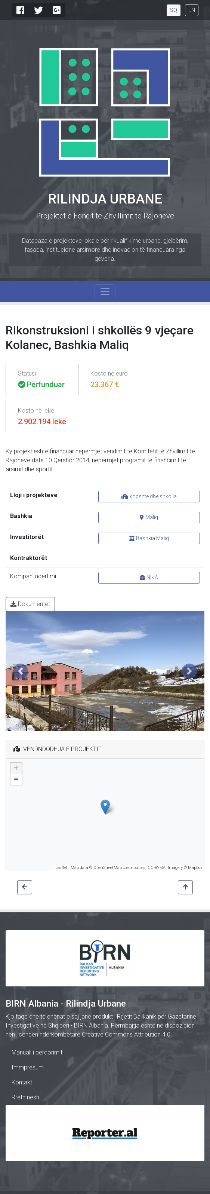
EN (191, 10)
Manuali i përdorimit (37, 1052)
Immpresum (28, 1067)
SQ (173, 10)
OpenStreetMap (107, 867)
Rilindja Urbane (105, 199)
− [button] (16, 780)
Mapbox (195, 867)
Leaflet (61, 867)
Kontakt (22, 1082)
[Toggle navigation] (105, 291)
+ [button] (16, 768)
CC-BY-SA (157, 867)
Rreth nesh (25, 1097)
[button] (20, 671)
